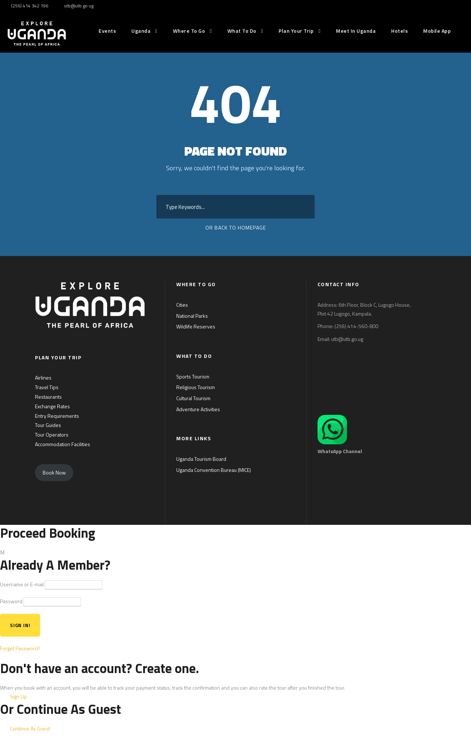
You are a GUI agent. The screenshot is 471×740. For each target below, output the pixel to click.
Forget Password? (20, 648)
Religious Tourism (195, 387)
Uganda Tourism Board (201, 459)
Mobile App (437, 31)
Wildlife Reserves (195, 326)
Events (107, 31)
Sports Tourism (192, 376)
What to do (241, 31)
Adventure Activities (198, 409)
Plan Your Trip (296, 31)
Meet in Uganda (356, 31)
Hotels (399, 31)
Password (11, 601)
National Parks (192, 316)
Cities (182, 305)
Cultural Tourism (193, 398)
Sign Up (18, 696)
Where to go (189, 31)
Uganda (140, 31)
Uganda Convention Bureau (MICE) (213, 470)
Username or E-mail (22, 584)
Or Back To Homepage (235, 227)
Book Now (54, 472)
